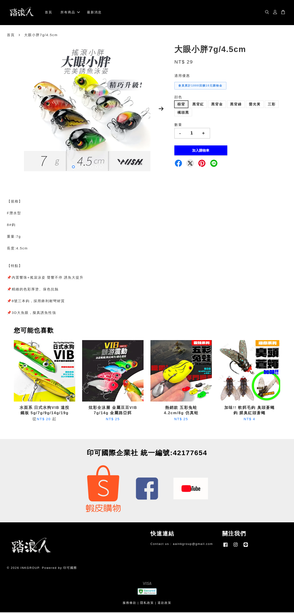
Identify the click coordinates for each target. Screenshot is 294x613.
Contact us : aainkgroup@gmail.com (181, 544)
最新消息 (94, 12)
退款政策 (164, 603)
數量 (178, 125)
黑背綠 (236, 105)
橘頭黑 (183, 113)
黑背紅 (198, 105)
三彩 (272, 105)
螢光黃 (255, 105)
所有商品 (70, 12)
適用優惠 (182, 76)
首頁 (48, 12)
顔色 (178, 98)
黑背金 (217, 105)
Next (161, 109)
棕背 (181, 105)
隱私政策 (147, 603)
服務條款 (129, 603)
